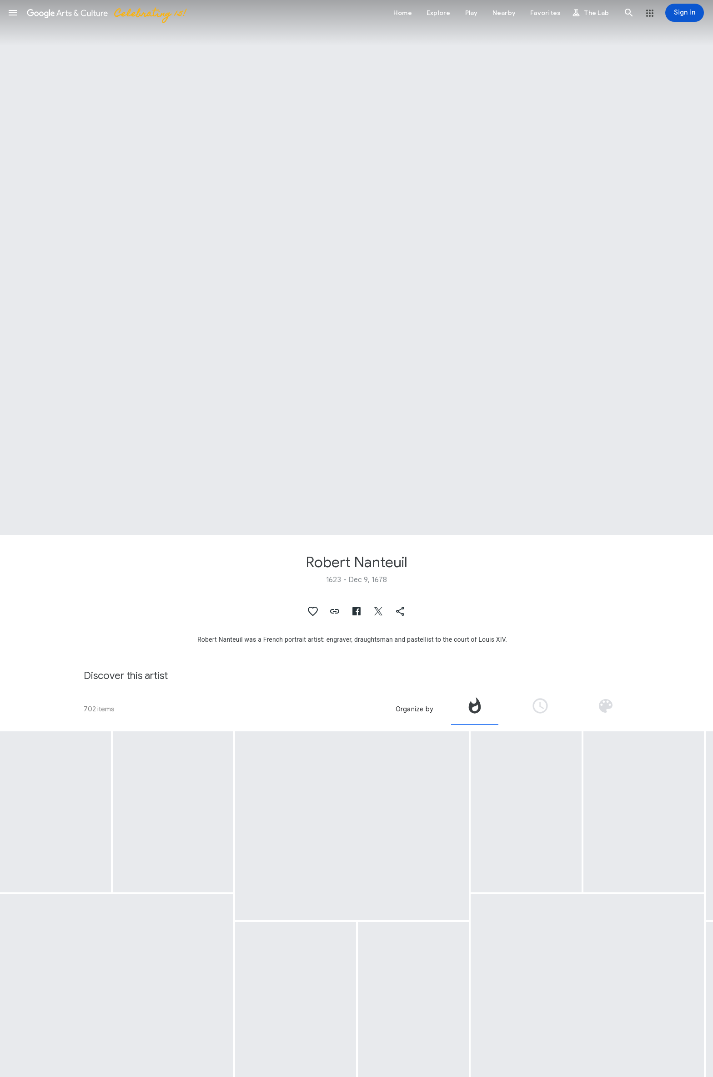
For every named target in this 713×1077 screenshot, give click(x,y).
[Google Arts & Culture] (105, 12)
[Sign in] (684, 13)
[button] (13, 13)
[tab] (474, 709)
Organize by (414, 709)
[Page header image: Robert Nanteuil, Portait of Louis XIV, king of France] (356, 267)
